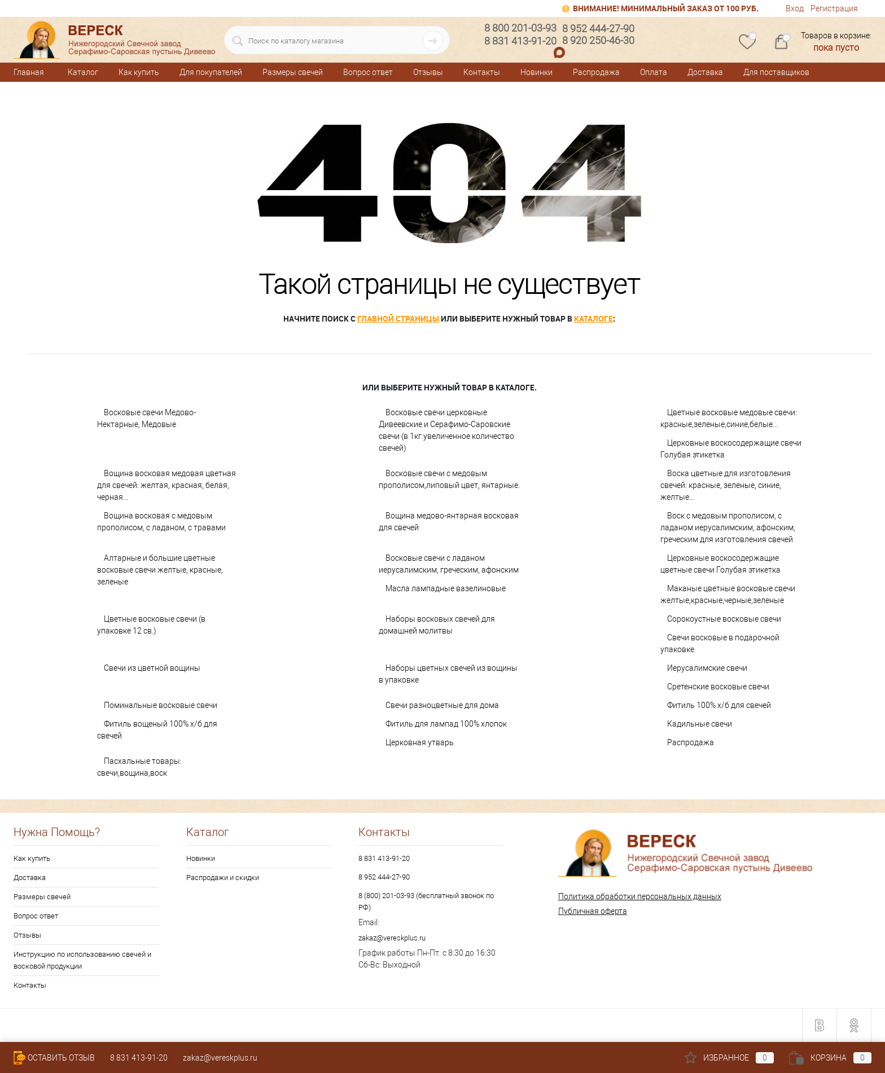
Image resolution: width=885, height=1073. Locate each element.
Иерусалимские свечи (707, 667)
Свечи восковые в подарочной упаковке (719, 643)
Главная (29, 72)
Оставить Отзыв (54, 1057)
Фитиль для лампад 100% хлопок (446, 723)
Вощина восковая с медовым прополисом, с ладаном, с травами (161, 521)
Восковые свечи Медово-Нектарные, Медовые (146, 418)
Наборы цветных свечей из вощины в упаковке (448, 673)
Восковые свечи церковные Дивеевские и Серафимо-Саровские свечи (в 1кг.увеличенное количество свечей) (446, 430)
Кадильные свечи (699, 723)
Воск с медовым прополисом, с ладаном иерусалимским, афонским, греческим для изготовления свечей (727, 527)
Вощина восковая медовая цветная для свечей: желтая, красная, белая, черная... (166, 485)
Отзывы (428, 72)
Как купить (139, 72)
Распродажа (596, 72)
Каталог (83, 72)
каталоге (593, 318)
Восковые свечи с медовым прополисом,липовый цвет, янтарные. (449, 479)
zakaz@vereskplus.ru (392, 938)
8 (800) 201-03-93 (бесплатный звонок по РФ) (426, 901)
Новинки (536, 72)
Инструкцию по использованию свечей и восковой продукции (82, 960)
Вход (795, 8)
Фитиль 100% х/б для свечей (719, 705)
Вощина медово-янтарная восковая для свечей (449, 521)
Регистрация (834, 8)
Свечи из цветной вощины (152, 667)
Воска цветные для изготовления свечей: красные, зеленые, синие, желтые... (725, 485)
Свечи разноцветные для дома (442, 705)
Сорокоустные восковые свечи (724, 618)
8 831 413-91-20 (384, 858)
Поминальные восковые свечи (160, 705)
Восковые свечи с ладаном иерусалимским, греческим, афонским (449, 563)
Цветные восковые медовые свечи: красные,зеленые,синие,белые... (728, 418)
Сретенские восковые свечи (718, 686)
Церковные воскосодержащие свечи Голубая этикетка (730, 448)
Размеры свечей (292, 72)
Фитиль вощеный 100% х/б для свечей (157, 729)
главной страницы (398, 318)
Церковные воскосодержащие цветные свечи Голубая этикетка (720, 563)
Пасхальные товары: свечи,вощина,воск (139, 767)
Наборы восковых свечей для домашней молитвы (437, 624)
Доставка (705, 72)
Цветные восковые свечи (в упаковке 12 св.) (151, 624)
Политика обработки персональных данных (639, 896)
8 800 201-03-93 (520, 28)
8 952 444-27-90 (384, 877)
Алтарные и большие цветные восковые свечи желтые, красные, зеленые (160, 569)
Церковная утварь (419, 742)
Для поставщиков (776, 72)
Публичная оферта (592, 911)
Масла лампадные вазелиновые (445, 588)
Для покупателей (210, 72)
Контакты (481, 72)
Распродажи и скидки (222, 877)
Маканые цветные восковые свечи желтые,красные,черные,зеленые (727, 594)
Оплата (653, 72)
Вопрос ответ (368, 72)
